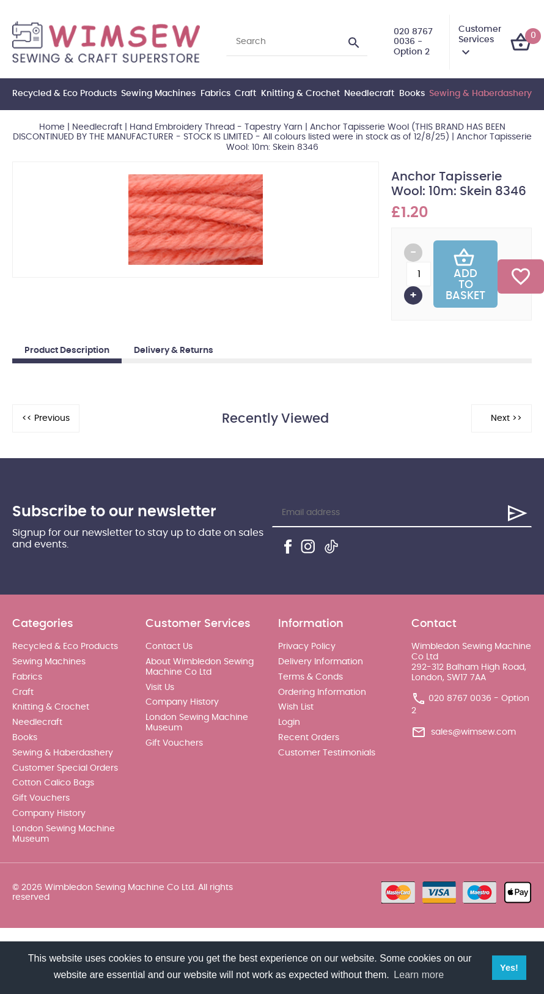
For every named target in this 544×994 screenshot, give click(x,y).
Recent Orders (308, 737)
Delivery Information (320, 662)
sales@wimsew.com (473, 732)
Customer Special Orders (65, 768)
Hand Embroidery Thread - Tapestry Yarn (216, 127)
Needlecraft (369, 93)
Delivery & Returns (173, 350)
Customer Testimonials (326, 753)
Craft (245, 93)
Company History (49, 813)
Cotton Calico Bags (53, 783)
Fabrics (215, 93)
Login (289, 722)
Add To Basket (465, 274)
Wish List (296, 707)
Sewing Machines (158, 93)
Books (412, 93)
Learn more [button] (419, 975)
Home (52, 127)
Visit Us (159, 687)
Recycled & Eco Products (64, 93)
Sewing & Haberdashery (480, 93)
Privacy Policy (307, 646)
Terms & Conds (310, 677)
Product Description (66, 350)
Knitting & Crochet (300, 93)
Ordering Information (322, 692)
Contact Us (169, 646)
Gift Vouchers (41, 798)
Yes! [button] (509, 968)
